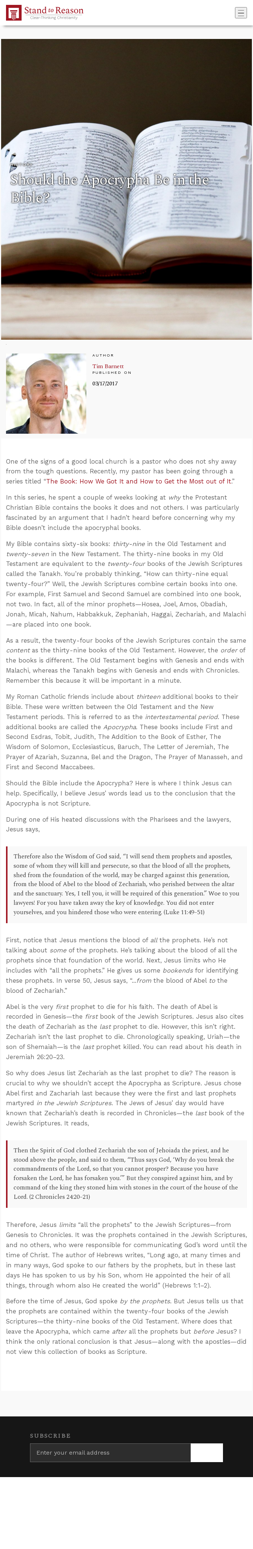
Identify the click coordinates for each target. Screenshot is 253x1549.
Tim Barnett (108, 366)
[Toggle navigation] (241, 12)
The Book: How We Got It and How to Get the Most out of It (138, 481)
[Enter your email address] (110, 1452)
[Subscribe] (207, 1452)
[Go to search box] (232, 12)
